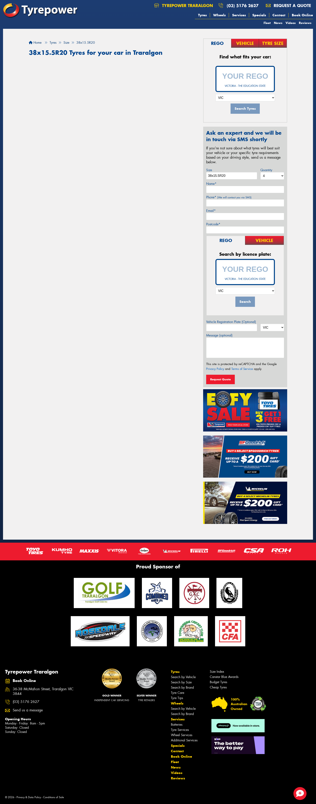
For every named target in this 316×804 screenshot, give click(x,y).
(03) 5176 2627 (243, 5)
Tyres (202, 15)
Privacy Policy (215, 369)
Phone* (229, 197)
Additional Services (184, 740)
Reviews (305, 23)
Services (239, 15)
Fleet (267, 23)
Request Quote (220, 379)
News (278, 23)
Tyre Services (180, 730)
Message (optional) (219, 335)
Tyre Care (177, 693)
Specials (259, 15)
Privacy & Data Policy (29, 797)
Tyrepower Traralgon (183, 5)
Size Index (217, 671)
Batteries (176, 724)
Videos (291, 23)
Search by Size (181, 682)
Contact (278, 15)
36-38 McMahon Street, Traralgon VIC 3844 (43, 691)
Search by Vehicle (183, 677)
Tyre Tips (177, 698)
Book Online (302, 15)
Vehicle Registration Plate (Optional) (231, 322)
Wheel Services (181, 735)
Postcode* (213, 224)
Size (209, 170)
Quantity (266, 170)
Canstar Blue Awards (224, 677)
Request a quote (288, 5)
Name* (211, 184)
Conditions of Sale (53, 797)
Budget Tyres (218, 682)
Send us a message (28, 710)
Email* (211, 211)
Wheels (219, 15)
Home (35, 42)
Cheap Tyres (218, 687)
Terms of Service (242, 369)
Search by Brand (182, 687)
